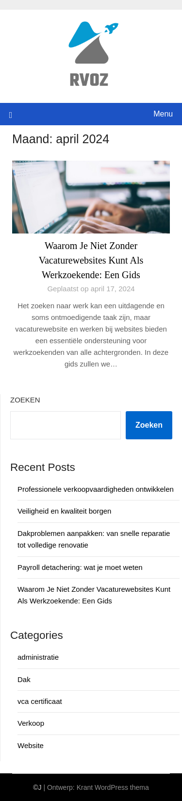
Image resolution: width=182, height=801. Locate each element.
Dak (24, 679)
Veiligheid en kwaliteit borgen (64, 511)
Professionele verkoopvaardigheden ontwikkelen (95, 489)
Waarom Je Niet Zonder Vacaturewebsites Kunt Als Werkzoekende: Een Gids (91, 260)
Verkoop (30, 723)
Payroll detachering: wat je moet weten (80, 567)
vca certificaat (39, 701)
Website (30, 745)
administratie (38, 657)
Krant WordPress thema (113, 787)
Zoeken (25, 400)
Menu (163, 114)
